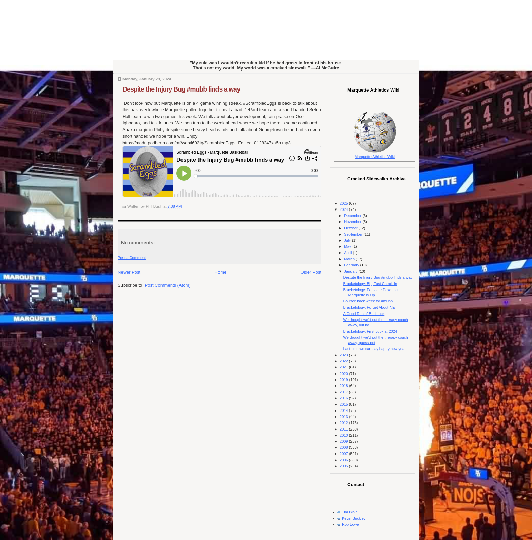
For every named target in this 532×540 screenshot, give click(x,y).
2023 (344, 355)
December (353, 216)
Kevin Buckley (353, 518)
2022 (344, 361)
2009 (344, 441)
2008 (344, 447)
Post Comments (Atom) (168, 285)
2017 (344, 392)
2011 (344, 429)
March (350, 259)
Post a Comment (132, 258)
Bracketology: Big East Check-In (370, 284)
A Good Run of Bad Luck (364, 314)
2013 (344, 417)
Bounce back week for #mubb (368, 301)
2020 (344, 374)
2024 (344, 209)
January (351, 271)
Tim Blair (349, 512)
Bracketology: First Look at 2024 (370, 331)
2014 (344, 410)
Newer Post (129, 272)
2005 (344, 466)
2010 (344, 435)
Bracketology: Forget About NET (370, 307)
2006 (344, 460)
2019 (344, 380)
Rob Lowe (350, 524)
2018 (344, 386)
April (348, 253)
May (348, 246)
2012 (344, 423)
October (351, 228)
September (353, 234)
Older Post (311, 272)
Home (221, 272)
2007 (344, 454)
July (348, 240)
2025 (344, 203)
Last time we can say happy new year (374, 349)
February (352, 265)
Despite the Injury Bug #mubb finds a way (181, 89)
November (353, 222)
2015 (344, 404)
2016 (344, 398)
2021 (344, 367)
